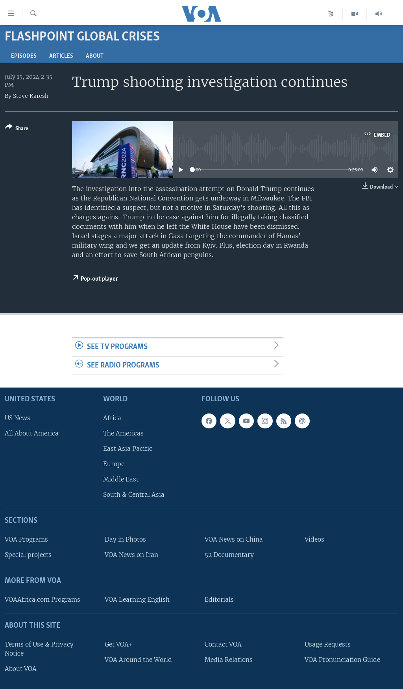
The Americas (123, 433)
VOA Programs (26, 539)
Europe (113, 464)
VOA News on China (234, 539)
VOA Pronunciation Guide (342, 659)
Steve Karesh (30, 95)
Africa (112, 418)
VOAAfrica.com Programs (42, 599)
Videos (314, 539)
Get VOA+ (119, 644)
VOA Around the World (138, 659)
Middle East (121, 479)
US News (17, 418)
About (95, 56)
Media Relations (229, 659)
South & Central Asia (134, 495)
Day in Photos (125, 539)
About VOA (21, 668)
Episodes (24, 56)
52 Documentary (229, 555)
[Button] (16, 129)
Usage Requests (328, 644)
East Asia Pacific (127, 448)
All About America (32, 433)
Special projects (28, 555)
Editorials (219, 599)
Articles (61, 56)
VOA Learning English (137, 599)
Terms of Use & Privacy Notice (39, 649)
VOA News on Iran (131, 555)
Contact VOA (223, 644)
